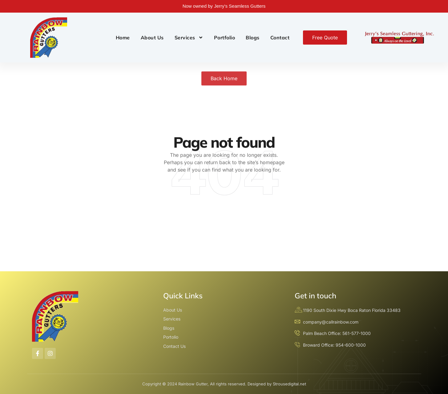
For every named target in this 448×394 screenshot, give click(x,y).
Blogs (253, 37)
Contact (280, 37)
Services (189, 37)
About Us (152, 37)
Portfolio (224, 37)
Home (123, 37)
